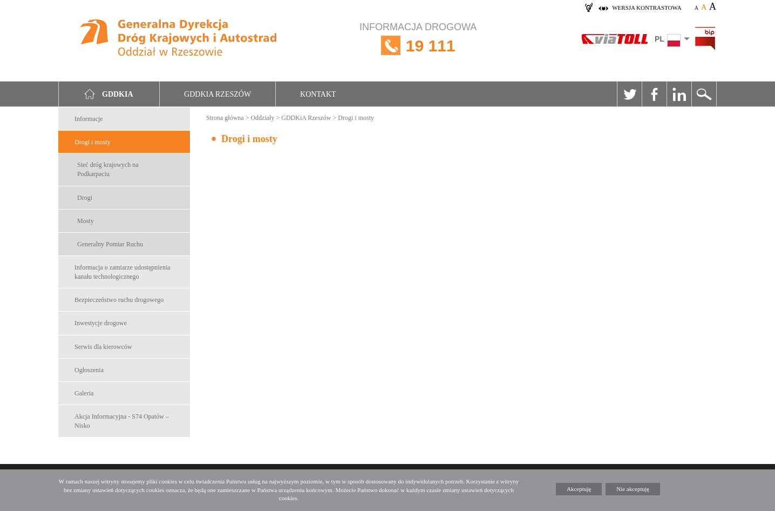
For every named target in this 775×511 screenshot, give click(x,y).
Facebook (654, 94)
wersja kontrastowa (646, 7)
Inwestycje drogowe (100, 323)
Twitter (629, 94)
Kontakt (318, 94)
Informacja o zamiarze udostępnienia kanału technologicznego (122, 272)
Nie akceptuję (632, 489)
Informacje (88, 119)
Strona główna (225, 118)
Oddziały (262, 118)
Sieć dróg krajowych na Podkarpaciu (108, 169)
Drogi (84, 197)
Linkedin (679, 94)
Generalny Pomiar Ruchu (110, 244)
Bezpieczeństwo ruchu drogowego (119, 300)
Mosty (85, 221)
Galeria (83, 393)
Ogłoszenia (89, 370)
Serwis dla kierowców (103, 347)
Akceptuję (579, 489)
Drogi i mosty (92, 142)
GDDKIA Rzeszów (217, 94)
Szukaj (703, 94)
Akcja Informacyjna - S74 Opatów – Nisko (121, 421)
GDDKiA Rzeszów (306, 118)
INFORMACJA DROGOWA (418, 46)
